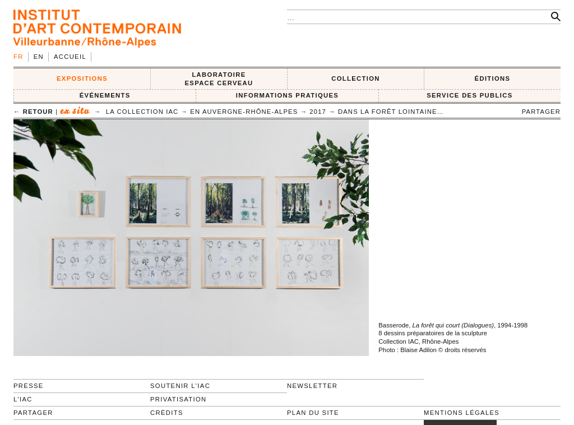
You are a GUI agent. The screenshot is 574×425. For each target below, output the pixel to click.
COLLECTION (355, 78)
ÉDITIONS (493, 78)
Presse (28, 385)
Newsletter (312, 385)
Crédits (166, 412)
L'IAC (23, 399)
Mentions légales (461, 412)
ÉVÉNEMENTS (105, 95)
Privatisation (178, 399)
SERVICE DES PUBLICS (469, 95)
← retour (33, 111)
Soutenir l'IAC (180, 385)
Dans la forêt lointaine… (391, 111)
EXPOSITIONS (82, 78)
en (39, 56)
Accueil (70, 56)
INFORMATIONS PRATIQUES (287, 95)
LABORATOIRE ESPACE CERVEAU (218, 78)
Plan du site (313, 412)
